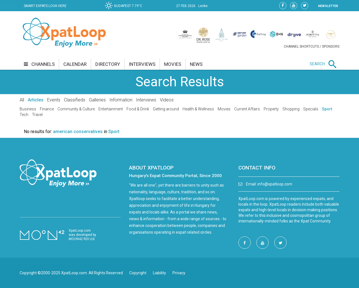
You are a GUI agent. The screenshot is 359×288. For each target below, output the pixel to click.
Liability (159, 273)
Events (53, 100)
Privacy (178, 273)
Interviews (146, 100)
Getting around (166, 109)
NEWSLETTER (328, 6)
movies (172, 64)
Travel (37, 114)
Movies (224, 109)
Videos (167, 100)
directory (107, 64)
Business (28, 109)
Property (271, 109)
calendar (75, 64)
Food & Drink (137, 109)
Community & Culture (76, 109)
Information (120, 100)
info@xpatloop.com (274, 184)
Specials (310, 109)
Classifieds (74, 100)
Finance (47, 109)
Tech (24, 114)
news (196, 64)
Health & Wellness (198, 109)
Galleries (97, 100)
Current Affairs (247, 109)
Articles (35, 100)
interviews (142, 64)
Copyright (137, 273)
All (22, 100)
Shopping (291, 109)
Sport (327, 109)
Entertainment (110, 109)
